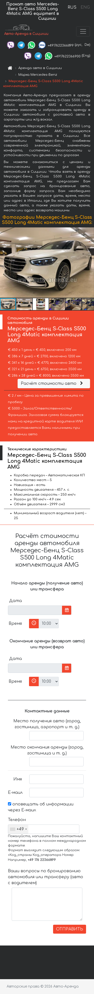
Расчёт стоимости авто (52, 383)
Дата (15, 601)
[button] (90, 263)
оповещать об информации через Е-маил (40, 807)
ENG (85, 7)
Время (15, 623)
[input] (35, 610)
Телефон (17, 820)
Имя (17, 779)
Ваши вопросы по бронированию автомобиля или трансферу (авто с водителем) (45, 877)
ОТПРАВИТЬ (69, 929)
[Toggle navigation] (83, 31)
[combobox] (18, 829)
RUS (72, 7)
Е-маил (15, 792)
